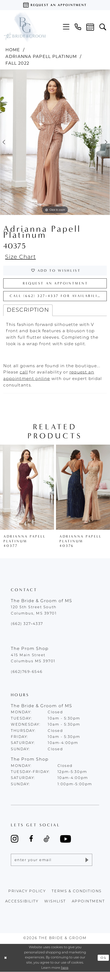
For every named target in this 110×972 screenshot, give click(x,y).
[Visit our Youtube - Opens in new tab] (65, 838)
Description (28, 310)
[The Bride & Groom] (24, 26)
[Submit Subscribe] (86, 860)
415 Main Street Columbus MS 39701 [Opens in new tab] (33, 658)
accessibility (22, 901)
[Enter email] (51, 860)
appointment (88, 901)
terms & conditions (77, 891)
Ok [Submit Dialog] (104, 958)
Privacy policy (27, 891)
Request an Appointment (55, 283)
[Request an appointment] (55, 5)
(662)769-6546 (27, 672)
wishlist (55, 901)
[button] (66, 27)
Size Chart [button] (20, 257)
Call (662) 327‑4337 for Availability (57, 296)
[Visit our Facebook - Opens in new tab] (31, 838)
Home (12, 49)
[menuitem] (66, 27)
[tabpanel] (55, 142)
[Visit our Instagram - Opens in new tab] (14, 839)
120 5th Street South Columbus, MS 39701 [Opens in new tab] (34, 610)
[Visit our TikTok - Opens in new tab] (46, 838)
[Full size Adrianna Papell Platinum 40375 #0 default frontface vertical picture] (55, 142)
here (64, 968)
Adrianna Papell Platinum (41, 56)
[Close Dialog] (5, 958)
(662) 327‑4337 (27, 624)
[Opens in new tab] (24, 372)
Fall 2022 (17, 63)
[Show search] (103, 27)
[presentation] (27, 487)
